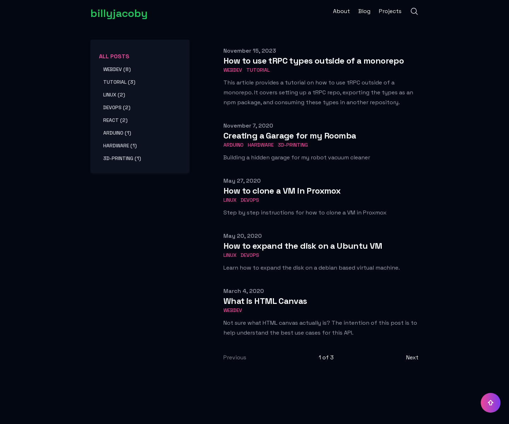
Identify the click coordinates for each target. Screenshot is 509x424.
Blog (364, 11)
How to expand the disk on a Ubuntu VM (302, 245)
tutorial (258, 70)
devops (250, 200)
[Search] (414, 11)
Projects (390, 11)
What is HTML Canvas (265, 300)
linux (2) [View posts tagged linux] (114, 95)
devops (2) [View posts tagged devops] (116, 107)
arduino (233, 145)
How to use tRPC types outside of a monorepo (313, 60)
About (341, 11)
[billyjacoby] (119, 11)
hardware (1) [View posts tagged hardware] (120, 145)
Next (412, 357)
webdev (232, 70)
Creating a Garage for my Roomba (289, 135)
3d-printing (293, 145)
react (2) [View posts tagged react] (115, 120)
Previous (234, 357)
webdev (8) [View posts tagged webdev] (117, 69)
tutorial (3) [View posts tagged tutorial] (119, 82)
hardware (261, 145)
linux (229, 200)
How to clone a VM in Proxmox (281, 190)
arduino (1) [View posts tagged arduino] (117, 133)
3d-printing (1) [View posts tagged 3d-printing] (122, 158)
